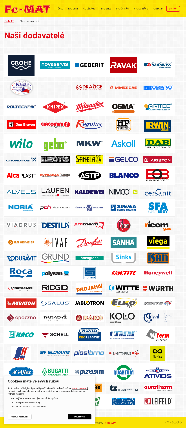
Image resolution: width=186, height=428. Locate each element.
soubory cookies (80, 388)
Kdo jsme (73, 8)
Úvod (60, 8)
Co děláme (89, 8)
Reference (105, 8)
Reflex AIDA (110, 422)
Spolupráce (141, 8)
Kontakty (158, 8)
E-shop (173, 8)
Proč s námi (122, 8)
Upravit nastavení (19, 417)
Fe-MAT (9, 21)
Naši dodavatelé (29, 21)
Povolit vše (79, 417)
